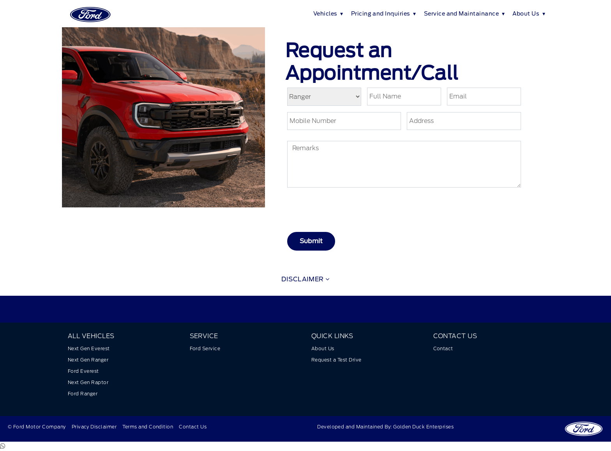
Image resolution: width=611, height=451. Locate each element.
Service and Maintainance (461, 14)
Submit (311, 241)
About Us (525, 14)
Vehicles (325, 14)
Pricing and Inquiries (380, 14)
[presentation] (352, 210)
